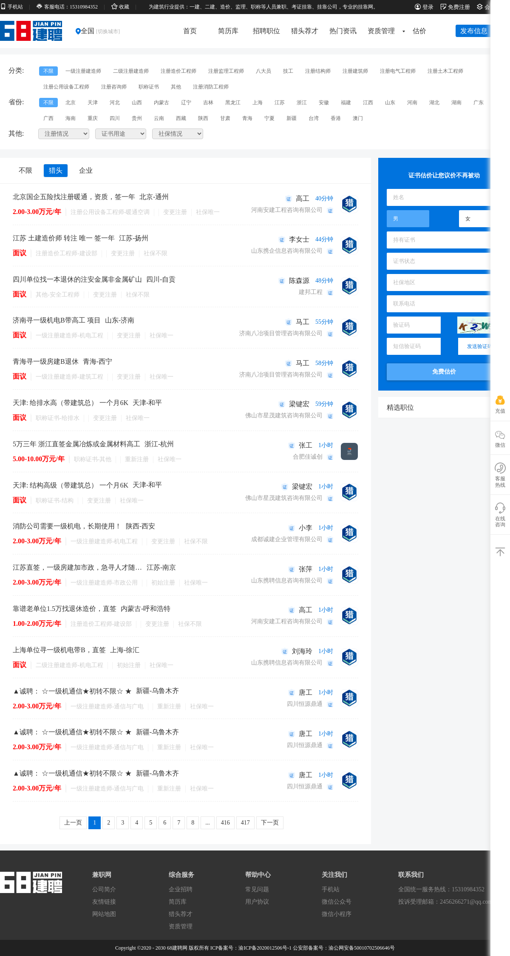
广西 (48, 118)
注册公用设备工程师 (66, 87)
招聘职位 (266, 30)
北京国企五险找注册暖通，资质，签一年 (74, 196)
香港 (336, 118)
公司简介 (104, 889)
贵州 (137, 118)
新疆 (291, 118)
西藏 (181, 118)
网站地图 (104, 914)
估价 (419, 30)
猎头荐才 (304, 30)
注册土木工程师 (445, 71)
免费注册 (455, 7)
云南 (159, 118)
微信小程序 (336, 914)
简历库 (228, 30)
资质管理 (384, 30)
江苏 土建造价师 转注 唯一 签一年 (64, 238)
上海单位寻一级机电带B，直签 (59, 650)
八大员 (263, 71)
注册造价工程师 (178, 71)
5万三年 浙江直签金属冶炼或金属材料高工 (76, 444)
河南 (412, 103)
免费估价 (444, 371)
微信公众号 (336, 902)
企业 (86, 170)
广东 (478, 103)
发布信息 (473, 30)
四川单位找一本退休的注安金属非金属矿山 (77, 279)
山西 (137, 103)
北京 (70, 103)
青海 (247, 118)
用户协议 (257, 902)
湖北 (434, 103)
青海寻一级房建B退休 (46, 361)
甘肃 (225, 118)
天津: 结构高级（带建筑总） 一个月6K (70, 485)
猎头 (55, 170)
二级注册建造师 (131, 71)
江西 (368, 103)
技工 (288, 71)
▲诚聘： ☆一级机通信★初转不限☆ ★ (72, 691)
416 (225, 822)
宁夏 (269, 118)
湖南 (456, 103)
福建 (346, 103)
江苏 (280, 103)
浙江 (302, 103)
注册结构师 (318, 71)
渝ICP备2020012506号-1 (265, 948)
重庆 (93, 118)
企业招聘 (181, 889)
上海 (257, 103)
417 (245, 822)
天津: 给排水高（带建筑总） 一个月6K (70, 402)
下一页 (270, 822)
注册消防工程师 (211, 87)
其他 (176, 87)
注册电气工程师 (398, 71)
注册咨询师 (114, 87)
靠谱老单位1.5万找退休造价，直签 (64, 608)
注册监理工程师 (226, 71)
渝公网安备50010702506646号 (362, 948)
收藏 (120, 7)
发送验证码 (480, 346)
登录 (424, 7)
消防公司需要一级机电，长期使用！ (67, 526)
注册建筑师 (355, 71)
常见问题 (257, 889)
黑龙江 (233, 103)
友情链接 (104, 902)
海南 (70, 118)
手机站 (11, 7)
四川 (115, 118)
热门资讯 (343, 30)
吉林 (208, 103)
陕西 (203, 118)
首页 (190, 30)
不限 (48, 71)
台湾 (314, 118)
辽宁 (186, 103)
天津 (93, 103)
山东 (390, 103)
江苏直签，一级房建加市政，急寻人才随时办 (77, 567)
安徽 (324, 103)
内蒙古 (161, 103)
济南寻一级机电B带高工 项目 (57, 320)
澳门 (358, 118)
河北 (115, 103)
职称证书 (149, 87)
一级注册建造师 (83, 71)
